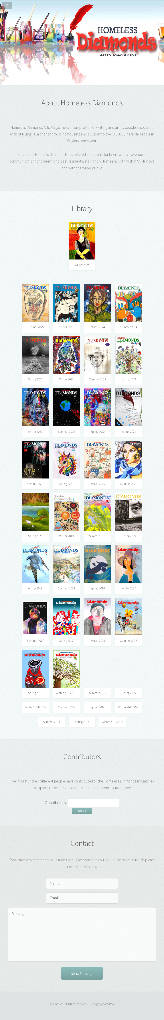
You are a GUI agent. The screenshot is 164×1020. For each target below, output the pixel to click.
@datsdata (107, 1004)
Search (82, 811)
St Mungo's (26, 134)
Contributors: (56, 803)
